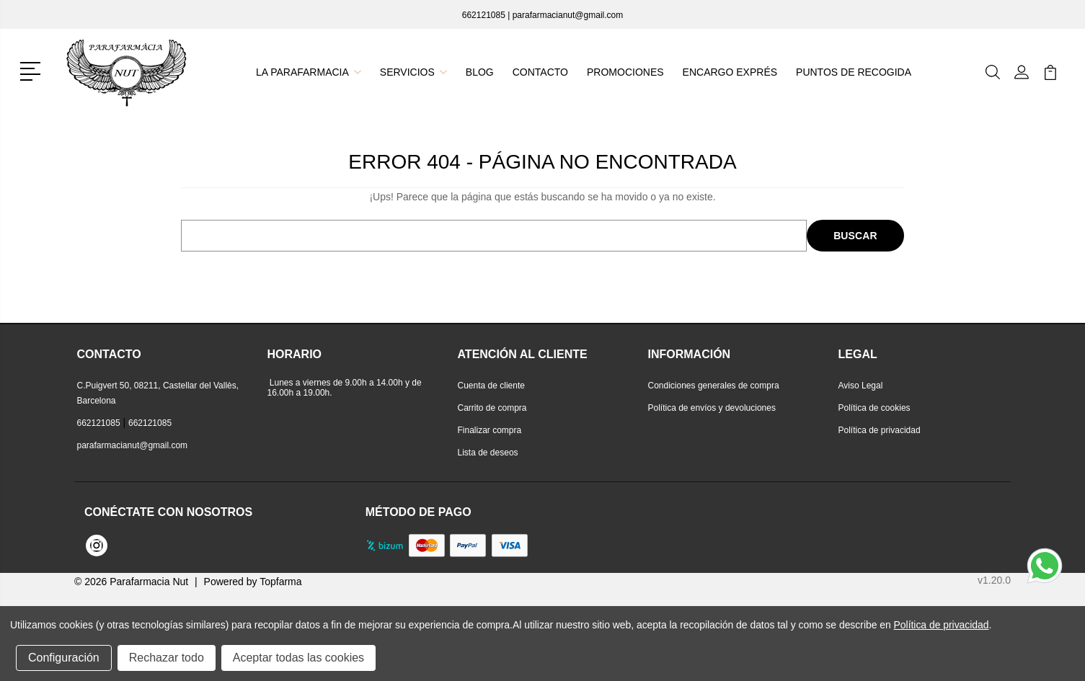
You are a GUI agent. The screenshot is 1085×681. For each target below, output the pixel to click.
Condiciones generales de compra (713, 385)
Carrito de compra (492, 408)
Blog (480, 72)
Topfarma (280, 581)
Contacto (541, 72)
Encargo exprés (729, 72)
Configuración (63, 657)
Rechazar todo (166, 657)
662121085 (483, 15)
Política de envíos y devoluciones (712, 408)
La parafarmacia (309, 72)
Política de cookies (874, 408)
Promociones (625, 72)
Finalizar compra (490, 430)
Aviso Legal (860, 385)
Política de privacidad (879, 430)
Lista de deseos (488, 453)
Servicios (414, 72)
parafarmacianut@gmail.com (568, 15)
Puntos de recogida (852, 72)
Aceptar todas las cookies (298, 657)
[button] (32, 70)
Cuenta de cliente (491, 385)
